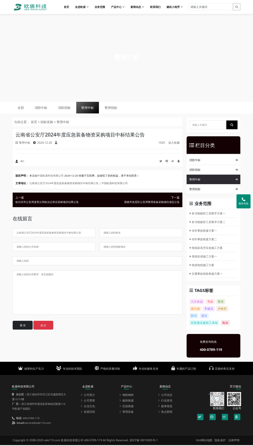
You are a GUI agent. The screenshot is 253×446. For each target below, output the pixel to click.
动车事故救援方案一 (203, 231)
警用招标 (113, 108)
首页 (66, 7)
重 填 (22, 326)
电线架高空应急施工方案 (206, 249)
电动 (225, 324)
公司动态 (165, 396)
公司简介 (88, 396)
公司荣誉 (88, 401)
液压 (204, 316)
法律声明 (233, 441)
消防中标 (41, 108)
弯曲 (210, 302)
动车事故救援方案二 (203, 240)
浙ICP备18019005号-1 (143, 441)
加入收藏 (174, 143)
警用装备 (126, 413)
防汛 (194, 316)
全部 (21, 108)
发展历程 (88, 413)
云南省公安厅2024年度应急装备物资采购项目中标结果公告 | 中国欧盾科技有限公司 (78, 184)
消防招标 (65, 108)
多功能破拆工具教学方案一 (207, 214)
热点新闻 (165, 413)
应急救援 (126, 407)
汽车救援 (197, 302)
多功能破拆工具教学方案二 (207, 223)
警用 (221, 302)
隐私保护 (220, 441)
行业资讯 (165, 401)
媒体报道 (165, 407)
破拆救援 (126, 401)
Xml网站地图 (204, 441)
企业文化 (88, 407)
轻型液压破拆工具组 (204, 324)
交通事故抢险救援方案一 (206, 274)
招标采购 (47, 123)
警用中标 (89, 108)
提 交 (43, 326)
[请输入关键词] (210, 7)
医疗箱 (195, 309)
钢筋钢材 (126, 396)
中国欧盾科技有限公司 (50, 176)
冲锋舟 (222, 309)
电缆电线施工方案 (201, 266)
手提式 (208, 309)
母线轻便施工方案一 (203, 257)
